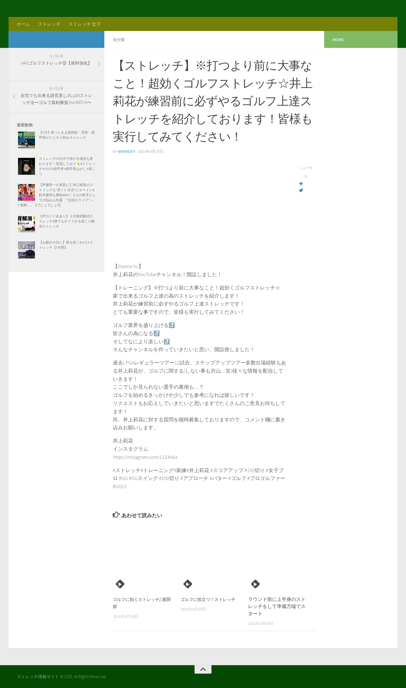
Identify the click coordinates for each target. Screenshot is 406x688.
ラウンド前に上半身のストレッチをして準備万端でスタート (277, 606)
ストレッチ (49, 24)
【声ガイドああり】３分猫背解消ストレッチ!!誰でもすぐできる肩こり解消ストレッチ (67, 221)
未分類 (119, 39)
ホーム (23, 24)
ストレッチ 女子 (85, 24)
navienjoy (127, 151)
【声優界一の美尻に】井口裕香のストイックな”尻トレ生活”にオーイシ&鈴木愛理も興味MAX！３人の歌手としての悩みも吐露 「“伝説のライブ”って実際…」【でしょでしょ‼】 (56, 195)
